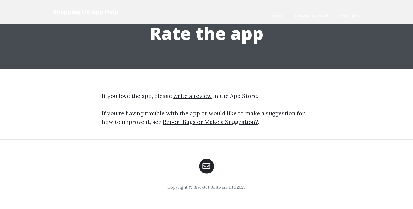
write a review (192, 95)
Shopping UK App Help (85, 12)
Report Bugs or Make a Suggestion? (210, 121)
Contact (350, 16)
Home (278, 16)
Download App (311, 16)
